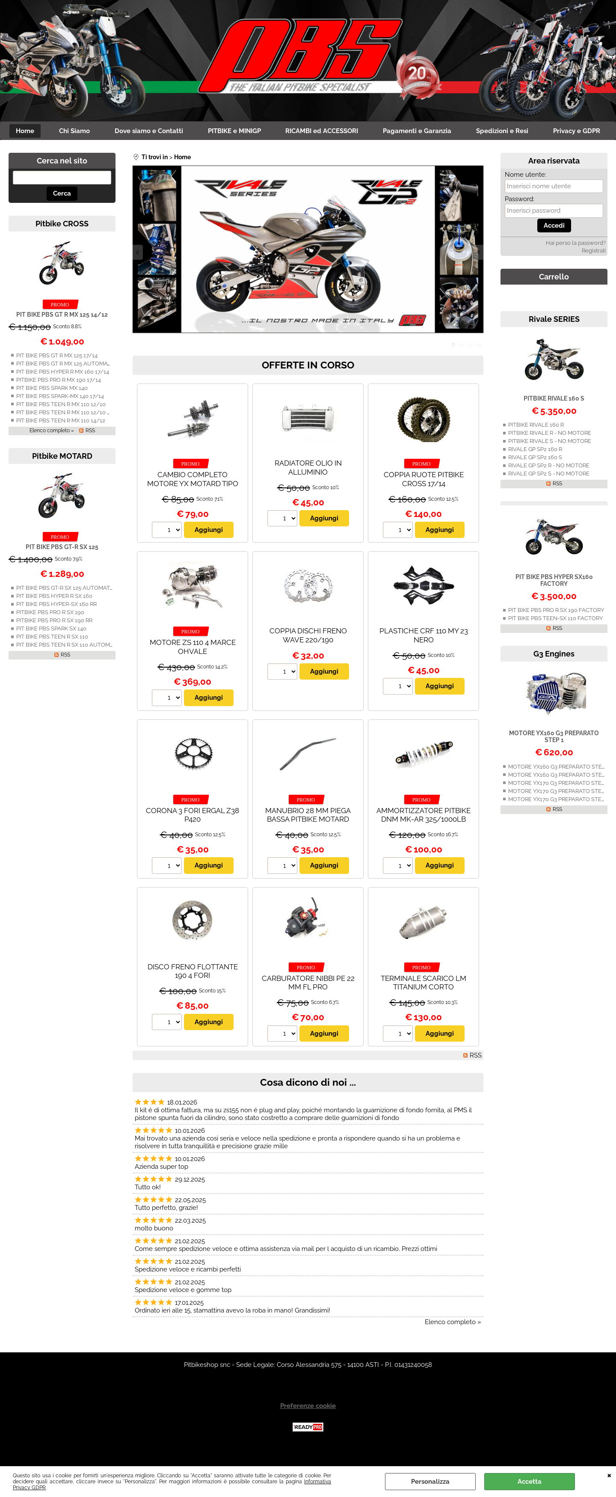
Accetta (530, 1481)
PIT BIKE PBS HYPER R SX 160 (54, 615)
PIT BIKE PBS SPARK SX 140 (51, 647)
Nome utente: (525, 193)
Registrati (594, 269)
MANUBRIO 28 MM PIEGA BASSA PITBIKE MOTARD (308, 834)
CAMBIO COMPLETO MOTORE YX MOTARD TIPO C (192, 502)
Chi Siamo (108, 131)
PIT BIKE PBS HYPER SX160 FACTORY (554, 599)
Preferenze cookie (308, 1425)
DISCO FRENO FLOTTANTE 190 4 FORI (193, 990)
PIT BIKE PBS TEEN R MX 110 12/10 (61, 423)
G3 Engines (554, 672)
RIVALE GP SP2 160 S (535, 476)
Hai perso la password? (576, 261)
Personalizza (430, 1481)
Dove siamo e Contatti (184, 131)
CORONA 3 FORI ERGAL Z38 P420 (192, 834)
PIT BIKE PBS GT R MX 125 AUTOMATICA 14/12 (76, 382)
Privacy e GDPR (308, 149)
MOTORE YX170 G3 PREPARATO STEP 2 (558, 810)
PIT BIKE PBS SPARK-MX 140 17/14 (60, 415)
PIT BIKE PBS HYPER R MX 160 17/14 (62, 390)
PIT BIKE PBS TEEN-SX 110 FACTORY (555, 637)
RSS (90, 449)
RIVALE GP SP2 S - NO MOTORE (548, 492)
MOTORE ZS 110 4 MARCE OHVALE (193, 665)
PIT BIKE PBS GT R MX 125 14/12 (62, 333)
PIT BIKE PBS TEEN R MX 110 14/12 (60, 439)
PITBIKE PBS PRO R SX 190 (50, 631)
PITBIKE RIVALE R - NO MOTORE (549, 452)
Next (477, 271)
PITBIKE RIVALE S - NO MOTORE (549, 460)
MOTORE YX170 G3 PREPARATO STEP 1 (558, 802)
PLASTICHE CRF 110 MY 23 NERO (423, 654)
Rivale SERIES (554, 337)
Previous (138, 271)
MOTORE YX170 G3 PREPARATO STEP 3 (558, 818)
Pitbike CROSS (62, 242)
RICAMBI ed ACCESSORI (359, 131)
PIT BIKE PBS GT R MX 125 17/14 (57, 374)
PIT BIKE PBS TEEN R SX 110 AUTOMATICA (71, 663)
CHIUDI (609, 1474)
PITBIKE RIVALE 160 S (554, 417)
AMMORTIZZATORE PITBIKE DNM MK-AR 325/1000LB (423, 834)
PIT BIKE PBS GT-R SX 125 (62, 565)
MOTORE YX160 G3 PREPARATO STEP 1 (554, 755)
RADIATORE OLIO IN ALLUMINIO (308, 486)
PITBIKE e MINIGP (270, 131)
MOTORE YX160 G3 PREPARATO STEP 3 (559, 793)
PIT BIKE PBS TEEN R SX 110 (52, 655)
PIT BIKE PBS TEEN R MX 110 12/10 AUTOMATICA (79, 431)
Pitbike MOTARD (62, 474)
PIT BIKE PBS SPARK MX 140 (52, 407)
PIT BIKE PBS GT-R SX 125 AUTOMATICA (67, 606)
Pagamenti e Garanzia (455, 131)
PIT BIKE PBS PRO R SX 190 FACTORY (556, 629)
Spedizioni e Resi (541, 131)
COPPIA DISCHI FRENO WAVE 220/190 (308, 654)
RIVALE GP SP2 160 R (535, 468)
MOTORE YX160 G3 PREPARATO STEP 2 (559, 785)
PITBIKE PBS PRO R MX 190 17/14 (58, 398)
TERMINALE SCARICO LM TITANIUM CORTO (423, 1001)
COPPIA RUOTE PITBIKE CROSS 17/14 (424, 498)
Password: (519, 218)
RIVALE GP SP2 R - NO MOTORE (548, 484)
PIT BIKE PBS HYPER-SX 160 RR (56, 623)
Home (58, 131)
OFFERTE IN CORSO (308, 383)
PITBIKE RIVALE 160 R (536, 443)
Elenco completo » (52, 449)
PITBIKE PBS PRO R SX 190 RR (54, 639)
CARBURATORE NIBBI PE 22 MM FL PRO (308, 1001)
